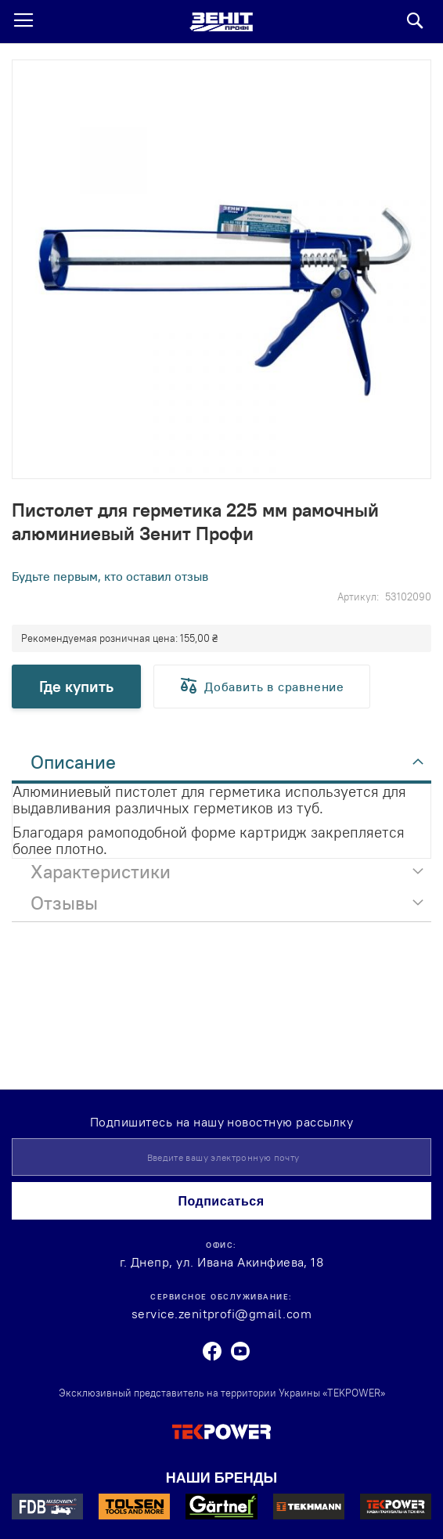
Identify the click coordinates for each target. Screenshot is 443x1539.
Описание (73, 761)
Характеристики (101, 871)
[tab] (221, 766)
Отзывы (64, 902)
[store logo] (221, 22)
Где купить (76, 686)
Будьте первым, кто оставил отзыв (110, 576)
